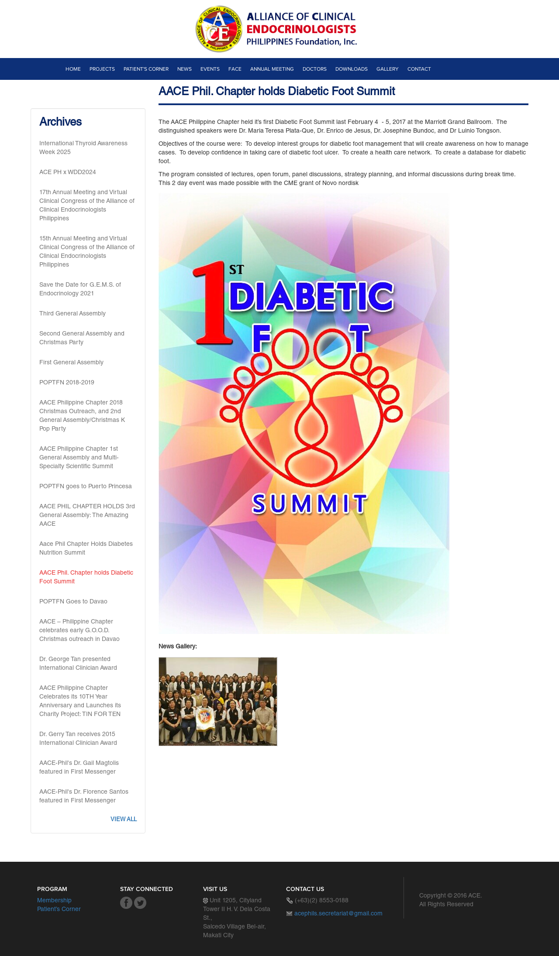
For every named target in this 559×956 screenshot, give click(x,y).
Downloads (351, 69)
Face (235, 69)
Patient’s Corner (59, 910)
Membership (54, 901)
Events (210, 69)
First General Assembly (71, 363)
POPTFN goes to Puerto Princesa (85, 487)
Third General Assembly (72, 314)
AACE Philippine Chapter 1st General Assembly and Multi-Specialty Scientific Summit (79, 458)
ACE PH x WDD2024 (67, 173)
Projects (102, 69)
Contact (419, 69)
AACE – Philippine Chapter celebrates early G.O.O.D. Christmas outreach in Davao (79, 631)
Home (73, 69)
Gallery (387, 69)
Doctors (315, 69)
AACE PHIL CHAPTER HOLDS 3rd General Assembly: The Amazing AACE (87, 516)
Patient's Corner (146, 69)
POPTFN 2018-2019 (66, 383)
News (184, 69)
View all (123, 820)
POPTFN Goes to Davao (73, 602)
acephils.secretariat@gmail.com (338, 914)
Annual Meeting (272, 69)
